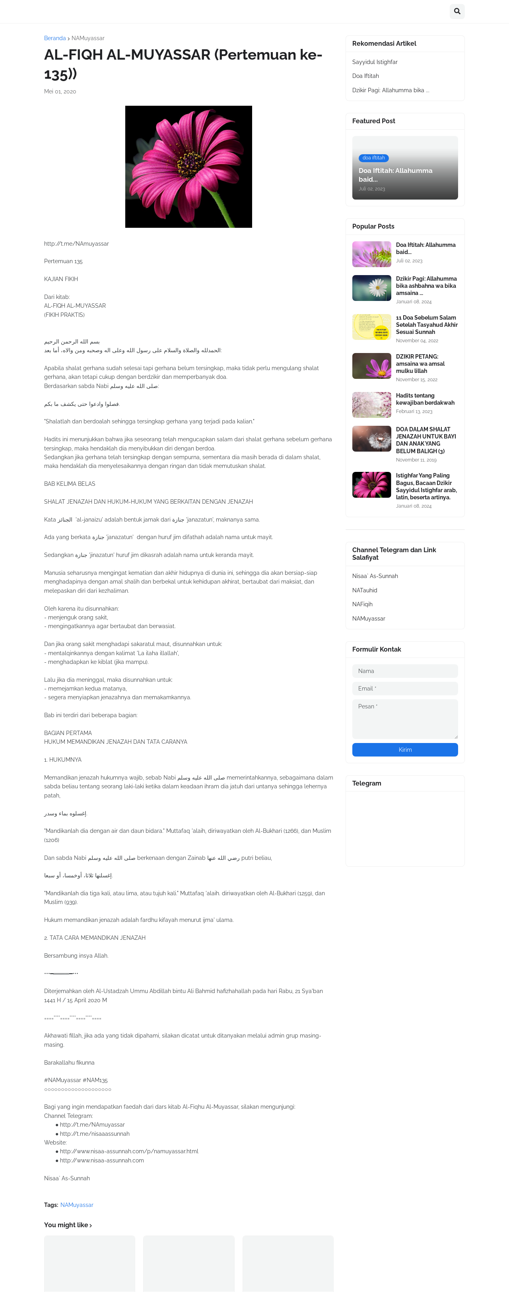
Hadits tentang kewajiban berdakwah (425, 399)
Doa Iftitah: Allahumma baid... (426, 248)
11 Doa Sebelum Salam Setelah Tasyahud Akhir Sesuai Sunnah (427, 324)
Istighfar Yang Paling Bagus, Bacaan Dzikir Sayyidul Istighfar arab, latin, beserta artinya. (426, 486)
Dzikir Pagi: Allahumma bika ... (390, 90)
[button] (457, 11)
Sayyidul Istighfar (375, 62)
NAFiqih (362, 604)
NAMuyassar (88, 38)
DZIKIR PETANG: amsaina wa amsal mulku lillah (420, 363)
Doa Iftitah (365, 76)
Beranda (55, 38)
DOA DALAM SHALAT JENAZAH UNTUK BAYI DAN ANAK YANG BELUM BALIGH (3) (426, 440)
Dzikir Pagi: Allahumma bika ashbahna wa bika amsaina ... (426, 285)
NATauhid (364, 590)
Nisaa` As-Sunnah (375, 576)
